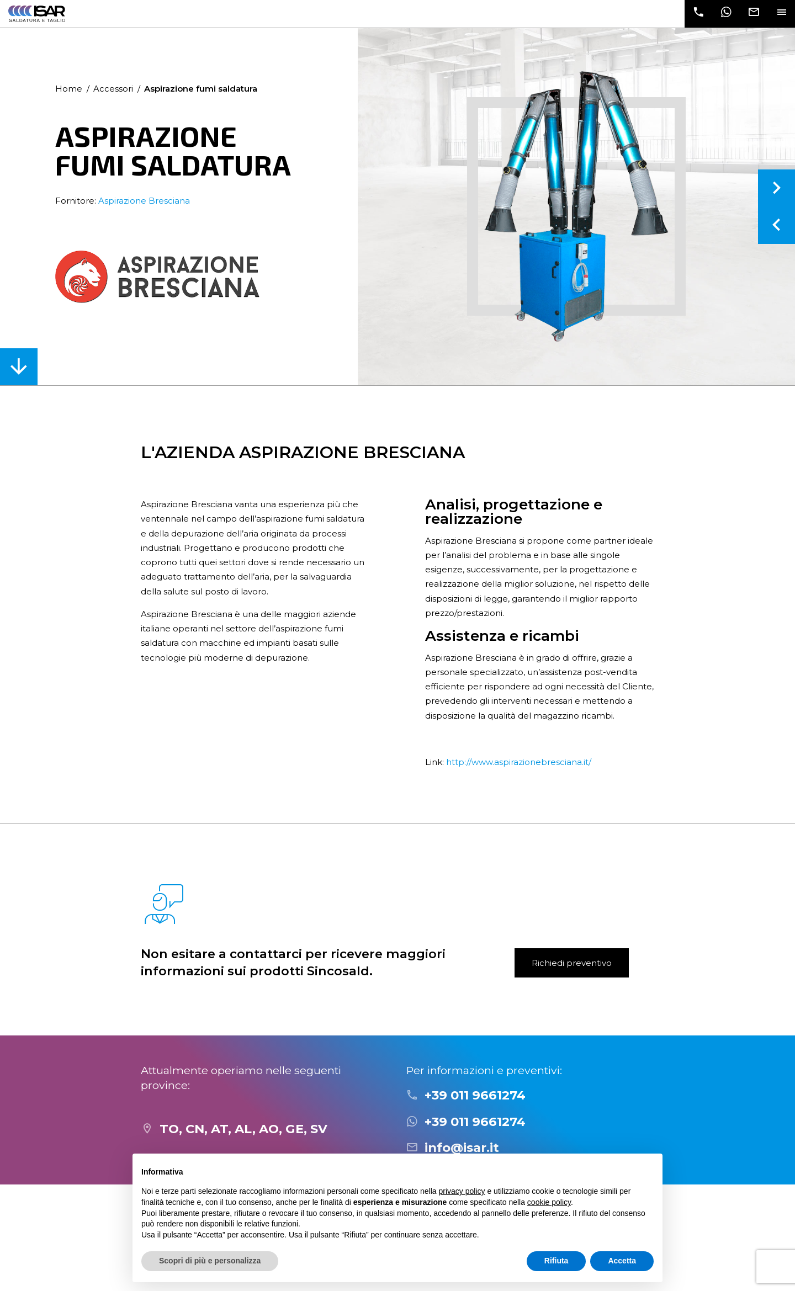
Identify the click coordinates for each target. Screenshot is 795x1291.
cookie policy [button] (549, 1202)
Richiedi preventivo (572, 963)
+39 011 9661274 (475, 1095)
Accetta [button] (622, 1260)
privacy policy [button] (462, 1191)
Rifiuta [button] (556, 1260)
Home (68, 88)
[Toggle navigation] (781, 14)
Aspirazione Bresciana (144, 200)
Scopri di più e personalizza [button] (210, 1260)
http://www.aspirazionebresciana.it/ (518, 762)
